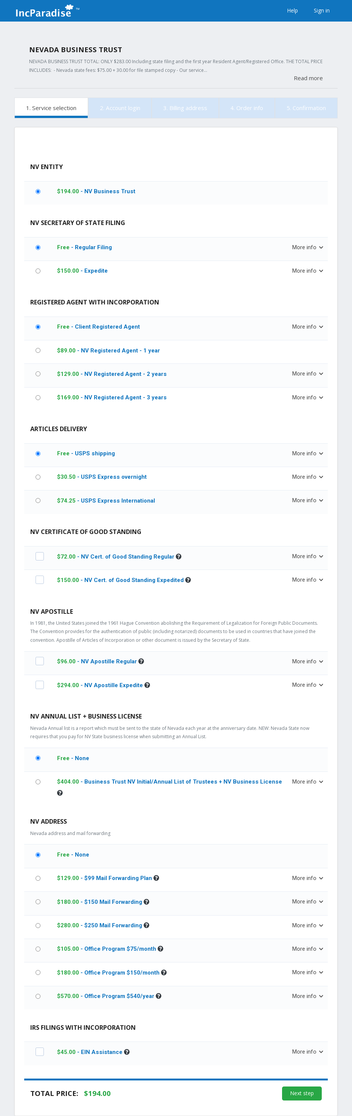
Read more (308, 78)
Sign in (322, 10)
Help (292, 10)
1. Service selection (51, 108)
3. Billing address (185, 108)
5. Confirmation (306, 108)
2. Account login (120, 108)
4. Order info (246, 108)
